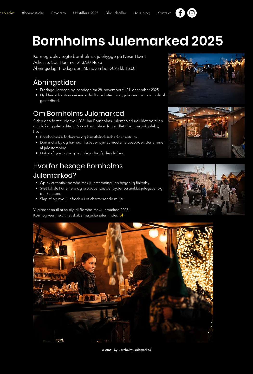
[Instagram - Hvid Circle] (192, 13)
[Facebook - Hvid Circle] (180, 13)
